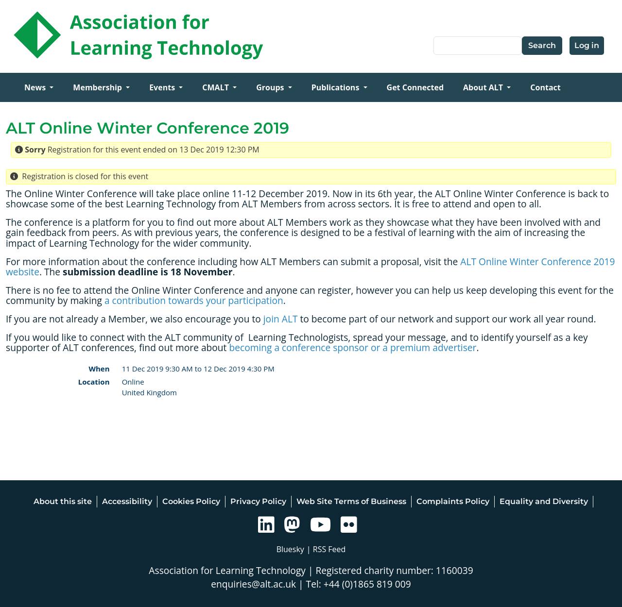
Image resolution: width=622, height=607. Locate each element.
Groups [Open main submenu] (271, 87)
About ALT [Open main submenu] (484, 87)
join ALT (280, 318)
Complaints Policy (452, 501)
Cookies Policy (191, 501)
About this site (63, 501)
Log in (586, 45)
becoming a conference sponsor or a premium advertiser (352, 347)
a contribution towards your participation (193, 300)
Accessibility (127, 501)
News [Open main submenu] (36, 87)
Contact (545, 87)
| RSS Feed (326, 549)
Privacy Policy (258, 501)
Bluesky (290, 549)
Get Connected (415, 87)
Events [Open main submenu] (163, 87)
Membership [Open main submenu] (98, 87)
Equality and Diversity (544, 501)
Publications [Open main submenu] (336, 87)
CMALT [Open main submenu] (216, 87)
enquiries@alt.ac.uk (253, 583)
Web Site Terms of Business (351, 501)
